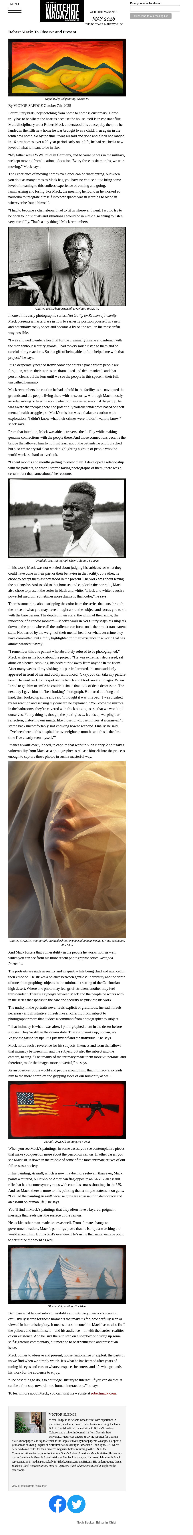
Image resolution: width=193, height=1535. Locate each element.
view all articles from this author (29, 1485)
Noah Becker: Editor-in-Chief (96, 1522)
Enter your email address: (145, 3)
